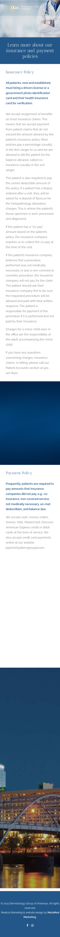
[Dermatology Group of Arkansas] (24, 7)
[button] (52, 8)
